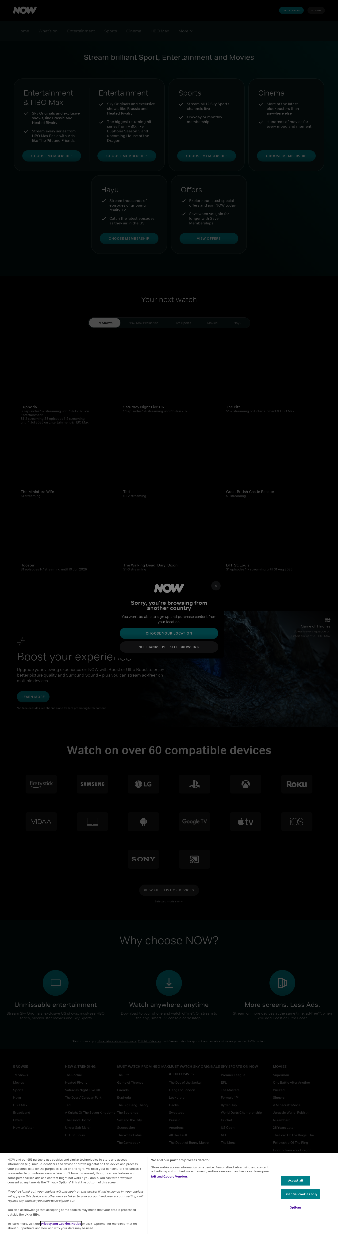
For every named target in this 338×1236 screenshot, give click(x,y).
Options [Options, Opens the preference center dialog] (296, 1207)
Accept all (295, 1180)
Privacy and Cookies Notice (61, 1224)
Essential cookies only (300, 1194)
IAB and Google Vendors (169, 1176)
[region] (169, 1194)
